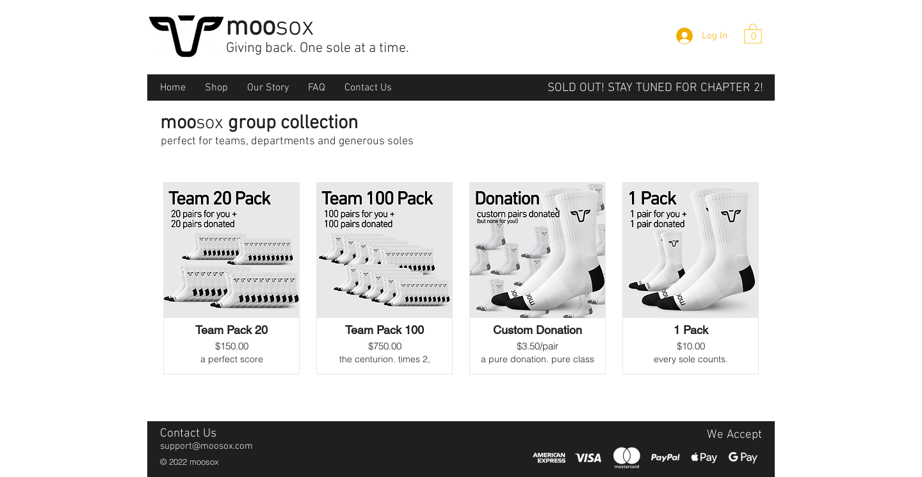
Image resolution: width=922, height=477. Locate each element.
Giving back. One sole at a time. (317, 48)
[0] (753, 37)
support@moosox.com (206, 446)
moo (269, 28)
